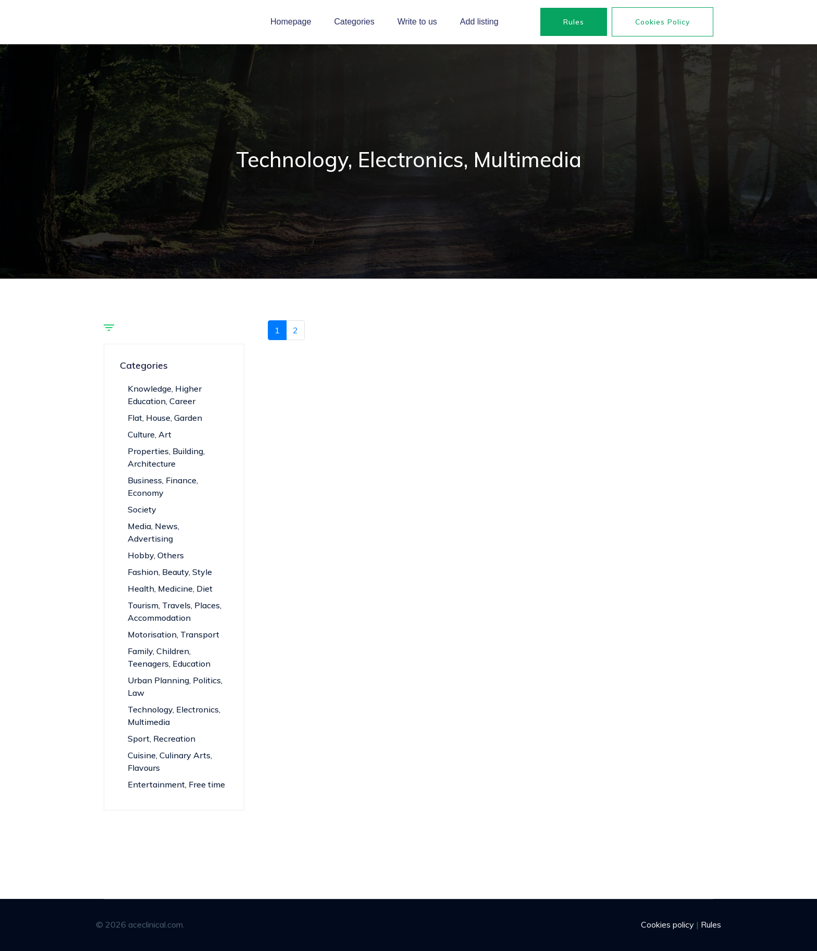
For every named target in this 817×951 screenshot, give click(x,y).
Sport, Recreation (161, 738)
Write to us (417, 21)
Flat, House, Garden (165, 417)
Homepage (290, 21)
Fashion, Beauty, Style (170, 572)
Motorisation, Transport (173, 634)
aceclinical (122, 22)
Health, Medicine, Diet (170, 588)
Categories (354, 21)
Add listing (479, 21)
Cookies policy (662, 22)
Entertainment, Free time (176, 784)
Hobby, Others (156, 555)
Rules (573, 22)
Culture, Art (149, 434)
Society (142, 509)
